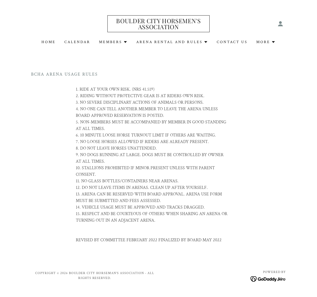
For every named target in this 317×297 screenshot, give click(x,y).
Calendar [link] (77, 42)
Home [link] (48, 42)
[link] (158, 28)
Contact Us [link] (232, 42)
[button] (280, 23)
